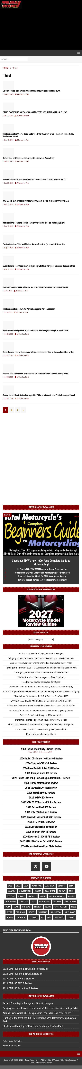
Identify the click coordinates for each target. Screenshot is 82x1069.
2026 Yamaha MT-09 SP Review (41, 763)
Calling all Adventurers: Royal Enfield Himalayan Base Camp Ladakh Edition (41, 705)
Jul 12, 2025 (8, 312)
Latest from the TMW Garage (41, 507)
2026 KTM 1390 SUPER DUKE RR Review (22, 973)
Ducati (62, 891)
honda (71, 896)
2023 (18, 886)
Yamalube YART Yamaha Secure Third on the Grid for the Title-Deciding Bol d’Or (34, 223)
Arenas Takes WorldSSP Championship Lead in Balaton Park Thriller (41, 663)
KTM (33, 901)
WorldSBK (59, 917)
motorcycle (70, 901)
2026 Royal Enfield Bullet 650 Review (41, 768)
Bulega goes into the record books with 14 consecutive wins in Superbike (41, 658)
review (48, 907)
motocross (44, 901)
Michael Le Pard (23, 94)
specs (73, 907)
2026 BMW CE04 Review (41, 797)
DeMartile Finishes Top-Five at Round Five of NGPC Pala (41, 719)
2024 (26, 886)
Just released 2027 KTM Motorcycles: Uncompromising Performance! (42, 573)
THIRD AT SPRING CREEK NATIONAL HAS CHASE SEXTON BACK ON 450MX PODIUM (35, 287)
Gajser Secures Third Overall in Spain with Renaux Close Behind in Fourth (31, 91)
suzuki (10, 917)
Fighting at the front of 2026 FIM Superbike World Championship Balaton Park (41, 667)
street (31, 912)
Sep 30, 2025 (8, 183)
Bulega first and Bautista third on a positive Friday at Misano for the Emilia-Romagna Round (39, 395)
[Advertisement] (41, 29)
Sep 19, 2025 (8, 226)
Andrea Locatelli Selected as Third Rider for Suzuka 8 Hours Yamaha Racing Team (35, 374)
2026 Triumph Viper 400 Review (41, 773)
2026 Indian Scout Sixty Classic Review (41, 749)
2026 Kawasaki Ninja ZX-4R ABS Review (41, 817)
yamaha (71, 917)
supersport (70, 912)
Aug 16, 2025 (8, 269)
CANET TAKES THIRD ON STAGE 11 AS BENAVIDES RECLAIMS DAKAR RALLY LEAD (35, 112)
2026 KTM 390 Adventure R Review (20, 988)
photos (37, 907)
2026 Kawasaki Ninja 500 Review (41, 826)
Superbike (42, 912)
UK (42, 917)
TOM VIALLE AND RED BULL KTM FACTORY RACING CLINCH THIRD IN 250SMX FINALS (36, 201)
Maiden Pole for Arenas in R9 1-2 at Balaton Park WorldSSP (41, 696)
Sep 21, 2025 (8, 204)
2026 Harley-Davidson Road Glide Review (41, 846)
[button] (78, 52)
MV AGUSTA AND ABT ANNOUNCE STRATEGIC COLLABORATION (41, 701)
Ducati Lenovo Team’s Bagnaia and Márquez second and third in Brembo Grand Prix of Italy (38, 352)
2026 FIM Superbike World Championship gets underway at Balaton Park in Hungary (41, 691)
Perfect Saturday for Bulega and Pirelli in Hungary (41, 653)
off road (26, 907)
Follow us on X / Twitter (12, 1041)
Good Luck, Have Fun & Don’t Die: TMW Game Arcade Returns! (42, 576)
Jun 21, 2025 (8, 355)
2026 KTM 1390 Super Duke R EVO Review (41, 841)
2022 (10, 886)
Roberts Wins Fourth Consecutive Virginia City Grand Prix (41, 729)
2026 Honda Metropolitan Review (41, 782)
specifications (61, 907)
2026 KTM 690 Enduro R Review (41, 812)
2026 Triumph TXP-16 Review (41, 831)
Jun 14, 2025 (8, 398)
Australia (49, 886)
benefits (61, 886)
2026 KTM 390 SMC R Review (17, 983)
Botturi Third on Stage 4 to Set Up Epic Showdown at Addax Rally (28, 158)
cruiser (37, 891)
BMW (71, 886)
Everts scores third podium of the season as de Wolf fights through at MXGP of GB (35, 330)
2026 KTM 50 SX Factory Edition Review (41, 802)
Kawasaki (24, 901)
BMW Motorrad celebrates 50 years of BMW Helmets (41, 677)
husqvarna (10, 901)
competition (25, 891)
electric (10, 896)
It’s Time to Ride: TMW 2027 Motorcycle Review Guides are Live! (42, 569)
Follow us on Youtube (12, 1045)
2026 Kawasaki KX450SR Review (41, 787)
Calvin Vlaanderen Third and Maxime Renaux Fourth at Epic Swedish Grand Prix (34, 244)
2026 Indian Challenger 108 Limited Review (41, 758)
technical (21, 917)
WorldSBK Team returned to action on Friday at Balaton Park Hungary (41, 686)
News (16, 907)
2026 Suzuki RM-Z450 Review (41, 807)
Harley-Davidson (56, 896)
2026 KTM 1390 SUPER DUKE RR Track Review (26, 968)
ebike (71, 891)
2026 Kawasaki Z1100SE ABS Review (41, 836)
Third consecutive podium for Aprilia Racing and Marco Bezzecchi (29, 309)
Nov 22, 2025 (8, 161)
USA (49, 917)
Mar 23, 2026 (8, 94)
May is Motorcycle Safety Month (41, 734)
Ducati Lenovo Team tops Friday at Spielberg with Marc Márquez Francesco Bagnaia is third (39, 266)
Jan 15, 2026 (8, 116)
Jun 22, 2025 (8, 334)
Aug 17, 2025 (8, 248)
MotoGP (57, 901)
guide (42, 896)
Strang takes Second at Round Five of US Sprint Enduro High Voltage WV (41, 724)
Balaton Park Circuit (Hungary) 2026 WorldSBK (41, 715)
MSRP (7, 907)
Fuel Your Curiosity (41, 742)
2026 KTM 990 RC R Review (41, 821)
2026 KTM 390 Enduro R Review (18, 978)
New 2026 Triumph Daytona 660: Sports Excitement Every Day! (42, 580)
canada (11, 891)
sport (9, 912)
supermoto (55, 912)
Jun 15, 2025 (8, 377)
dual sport (50, 891)
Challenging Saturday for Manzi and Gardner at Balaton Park (41, 672)
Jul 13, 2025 (8, 291)
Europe (21, 896)
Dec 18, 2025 (8, 140)
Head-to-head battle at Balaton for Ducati (41, 682)
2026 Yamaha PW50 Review (41, 792)
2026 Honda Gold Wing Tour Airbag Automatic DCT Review (41, 777)
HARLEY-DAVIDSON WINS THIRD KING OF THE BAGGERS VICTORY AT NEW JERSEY (35, 180)
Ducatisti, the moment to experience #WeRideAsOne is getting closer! (41, 710)
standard (20, 912)
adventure (36, 886)
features (32, 896)
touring (33, 917)
